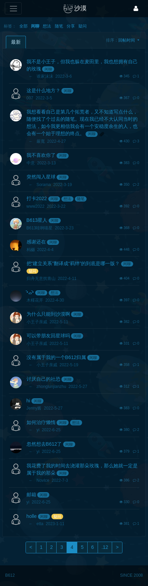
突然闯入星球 (41, 177)
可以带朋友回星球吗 (48, 335)
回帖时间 (127, 40)
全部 (23, 26)
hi (28, 400)
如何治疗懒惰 (41, 422)
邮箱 (31, 494)
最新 (16, 42)
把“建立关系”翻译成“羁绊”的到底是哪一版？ (73, 263)
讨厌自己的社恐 (43, 379)
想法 (47, 26)
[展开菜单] (13, 8)
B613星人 (37, 220)
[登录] (136, 8)
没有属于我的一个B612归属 (56, 357)
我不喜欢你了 (41, 155)
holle (32, 516)
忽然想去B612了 (44, 444)
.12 (104, 547)
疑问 (82, 26)
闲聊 (35, 26)
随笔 (59, 26)
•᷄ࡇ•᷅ (30, 292)
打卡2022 (37, 198)
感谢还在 (36, 242)
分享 (71, 26)
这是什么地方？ (43, 90)
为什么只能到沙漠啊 (48, 314)
